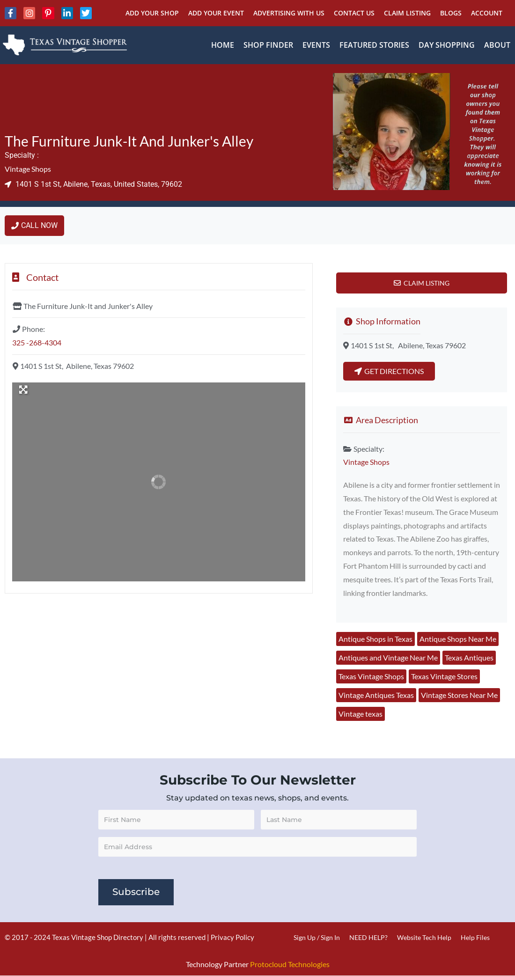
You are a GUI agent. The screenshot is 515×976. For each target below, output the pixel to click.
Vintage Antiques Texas (376, 694)
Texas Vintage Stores (444, 676)
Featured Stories (374, 45)
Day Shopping (447, 45)
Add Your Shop (152, 12)
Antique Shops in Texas (375, 638)
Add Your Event (216, 12)
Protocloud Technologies (290, 964)
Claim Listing (407, 12)
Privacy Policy (232, 937)
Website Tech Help (424, 937)
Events (316, 45)
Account (486, 12)
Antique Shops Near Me (457, 638)
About (497, 45)
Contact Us (354, 12)
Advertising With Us (288, 12)
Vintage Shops (28, 168)
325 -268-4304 (36, 342)
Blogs (451, 12)
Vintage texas (360, 713)
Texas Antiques (469, 657)
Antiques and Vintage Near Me (388, 657)
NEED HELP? (368, 937)
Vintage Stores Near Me (459, 694)
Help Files (475, 937)
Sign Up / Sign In (317, 937)
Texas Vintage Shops (371, 676)
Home (222, 45)
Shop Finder (268, 45)
